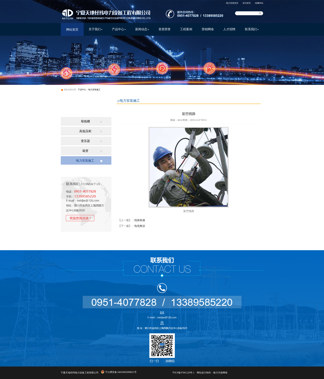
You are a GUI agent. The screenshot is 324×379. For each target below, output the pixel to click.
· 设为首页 (246, 3)
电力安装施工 (94, 89)
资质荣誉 (164, 29)
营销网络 (208, 29)
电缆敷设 (139, 225)
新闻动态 (142, 29)
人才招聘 (229, 29)
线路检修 (139, 220)
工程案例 (186, 29)
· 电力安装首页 (231, 3)
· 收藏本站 (258, 3)
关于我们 (95, 29)
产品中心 (119, 29)
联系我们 (252, 29)
